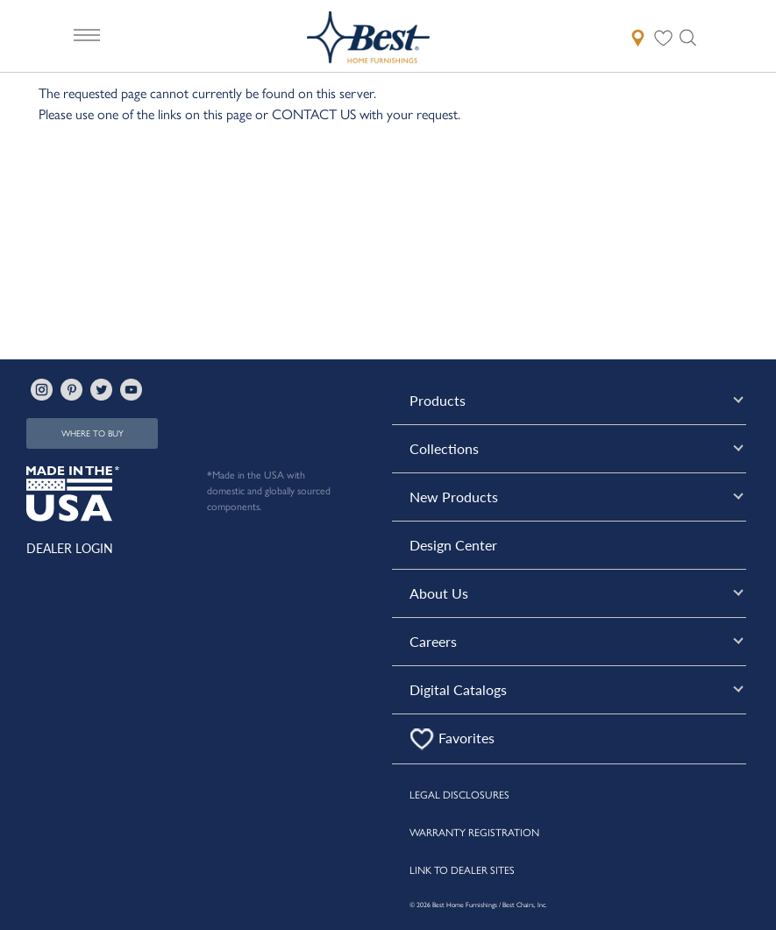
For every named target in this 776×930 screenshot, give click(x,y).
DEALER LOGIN (69, 548)
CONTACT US (314, 113)
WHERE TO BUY (92, 433)
